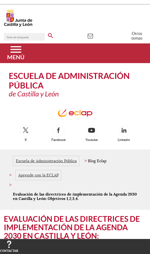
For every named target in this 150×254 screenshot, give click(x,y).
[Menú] (15, 53)
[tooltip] (90, 35)
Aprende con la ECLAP (38, 175)
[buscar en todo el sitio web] (50, 34)
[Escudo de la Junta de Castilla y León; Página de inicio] (18, 25)
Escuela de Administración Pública (46, 160)
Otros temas (137, 35)
